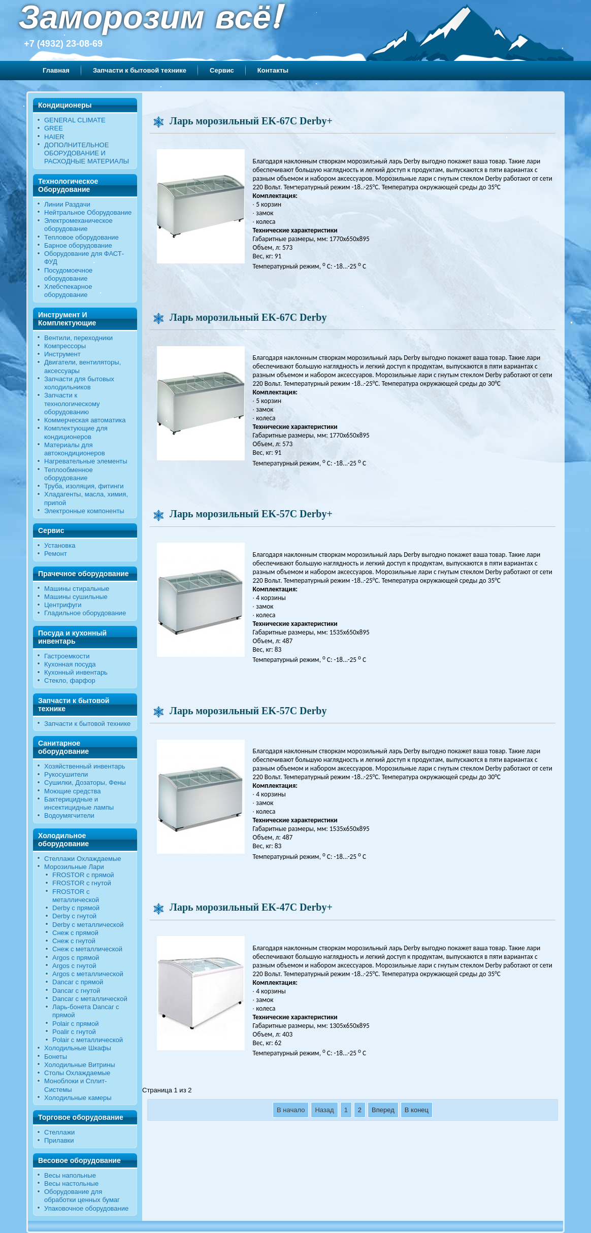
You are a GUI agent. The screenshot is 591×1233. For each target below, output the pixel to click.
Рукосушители (66, 774)
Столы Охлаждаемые (77, 1073)
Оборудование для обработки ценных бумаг (82, 1196)
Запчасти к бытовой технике (139, 70)
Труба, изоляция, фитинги (84, 486)
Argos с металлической (87, 974)
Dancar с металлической (89, 999)
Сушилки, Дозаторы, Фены (85, 782)
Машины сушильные (76, 597)
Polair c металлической (87, 1040)
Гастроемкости (66, 656)
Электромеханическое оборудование (78, 224)
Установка (59, 545)
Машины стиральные (76, 588)
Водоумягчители (69, 815)
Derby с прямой (76, 908)
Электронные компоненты (84, 511)
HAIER (54, 137)
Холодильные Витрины (79, 1065)
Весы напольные (70, 1175)
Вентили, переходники (78, 338)
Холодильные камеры (78, 1098)
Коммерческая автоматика (84, 420)
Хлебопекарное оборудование (68, 290)
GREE (53, 128)
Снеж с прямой (75, 933)
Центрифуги (63, 605)
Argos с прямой (75, 957)
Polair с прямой (75, 1023)
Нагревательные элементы (85, 461)
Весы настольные (71, 1183)
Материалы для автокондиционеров (74, 449)
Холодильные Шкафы (77, 1048)
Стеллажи (59, 1132)
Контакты (272, 70)
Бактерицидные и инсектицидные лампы (79, 803)
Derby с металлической (87, 924)
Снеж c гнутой (73, 941)
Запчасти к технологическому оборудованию (72, 403)
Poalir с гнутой (74, 1032)
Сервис (222, 70)
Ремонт (55, 553)
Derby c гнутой (74, 916)
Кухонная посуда (70, 664)
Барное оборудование (78, 245)
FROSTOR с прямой (83, 875)
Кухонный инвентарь (76, 672)
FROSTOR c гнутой (81, 883)
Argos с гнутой (74, 966)
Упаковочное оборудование (86, 1208)
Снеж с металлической (87, 949)
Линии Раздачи (67, 204)
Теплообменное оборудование (68, 474)
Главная (56, 70)
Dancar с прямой (77, 982)
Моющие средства (72, 791)
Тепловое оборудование (81, 237)
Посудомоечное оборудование (68, 274)
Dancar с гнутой (76, 990)
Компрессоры (65, 346)
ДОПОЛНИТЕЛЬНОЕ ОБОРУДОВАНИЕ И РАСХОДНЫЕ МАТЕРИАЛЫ (86, 153)
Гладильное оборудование (85, 613)
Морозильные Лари (74, 867)
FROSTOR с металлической (75, 896)
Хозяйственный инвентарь (84, 766)
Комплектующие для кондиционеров (76, 432)
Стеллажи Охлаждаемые (82, 858)
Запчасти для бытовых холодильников (79, 383)
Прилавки (59, 1140)
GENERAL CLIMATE (75, 120)
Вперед (383, 1110)
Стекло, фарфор (69, 680)
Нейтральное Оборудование (88, 212)
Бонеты (55, 1056)
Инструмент (62, 354)
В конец (417, 1110)
